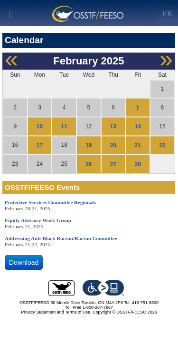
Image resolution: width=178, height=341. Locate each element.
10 (40, 126)
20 (113, 145)
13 (113, 126)
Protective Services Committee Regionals (50, 202)
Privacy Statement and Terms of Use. (56, 312)
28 (138, 164)
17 (40, 145)
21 (138, 145)
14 (138, 126)
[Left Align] (167, 11)
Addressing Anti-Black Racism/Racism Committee (61, 238)
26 (88, 164)
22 (162, 145)
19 (88, 145)
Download (23, 262)
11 (64, 126)
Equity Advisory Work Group (38, 220)
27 (113, 164)
